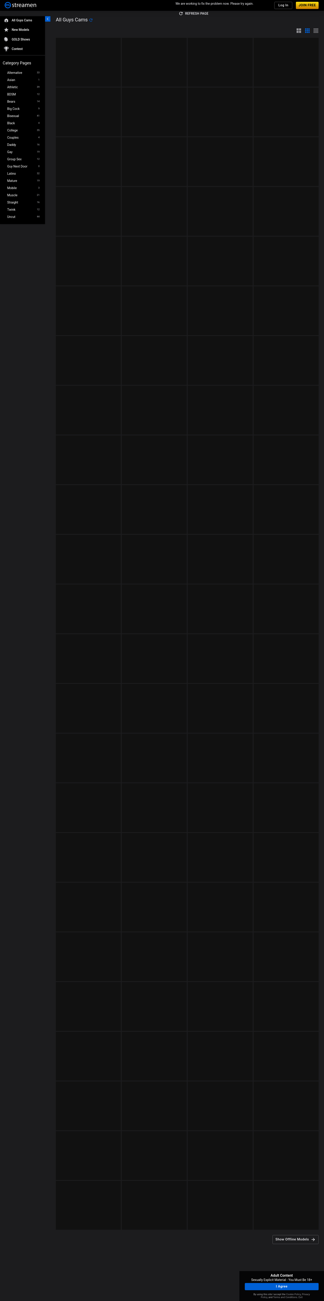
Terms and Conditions (285, 1297)
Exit (301, 1297)
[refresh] (91, 20)
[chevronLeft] (47, 19)
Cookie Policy (293, 1294)
